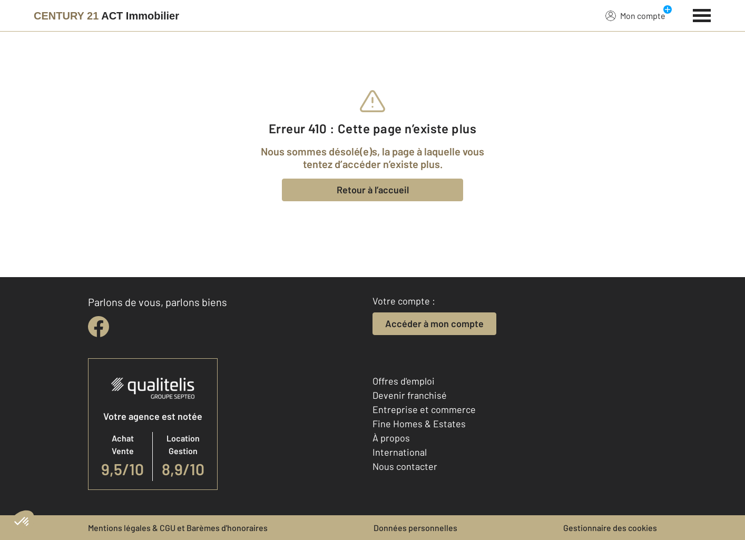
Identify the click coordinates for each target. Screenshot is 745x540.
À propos (391, 438)
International (399, 452)
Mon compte (635, 15)
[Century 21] (106, 15)
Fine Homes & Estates (419, 423)
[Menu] (702, 14)
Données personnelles (415, 528)
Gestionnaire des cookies (610, 528)
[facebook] (98, 326)
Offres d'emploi (403, 381)
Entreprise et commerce (424, 409)
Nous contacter (404, 466)
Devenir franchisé (409, 395)
